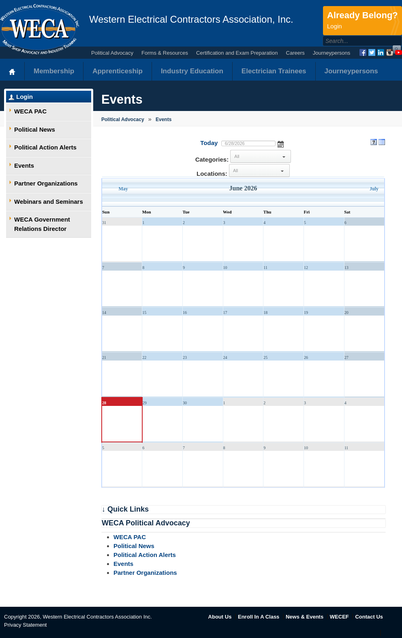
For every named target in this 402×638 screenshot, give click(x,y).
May (123, 189)
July (374, 189)
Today (209, 142)
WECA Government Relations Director (42, 224)
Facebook (362, 52)
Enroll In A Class (258, 617)
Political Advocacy (112, 53)
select (284, 156)
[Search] (353, 41)
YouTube (398, 52)
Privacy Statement (25, 625)
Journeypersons (332, 53)
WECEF (339, 617)
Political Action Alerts (45, 147)
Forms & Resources (164, 53)
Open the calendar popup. (280, 143)
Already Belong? (362, 20)
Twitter (371, 52)
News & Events (304, 617)
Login (24, 96)
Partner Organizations (46, 183)
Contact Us (369, 617)
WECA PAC (30, 111)
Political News (34, 129)
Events (24, 165)
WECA (39, 29)
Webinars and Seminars (48, 201)
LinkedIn (380, 52)
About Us (220, 617)
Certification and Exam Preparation (237, 53)
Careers (295, 53)
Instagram (389, 52)
